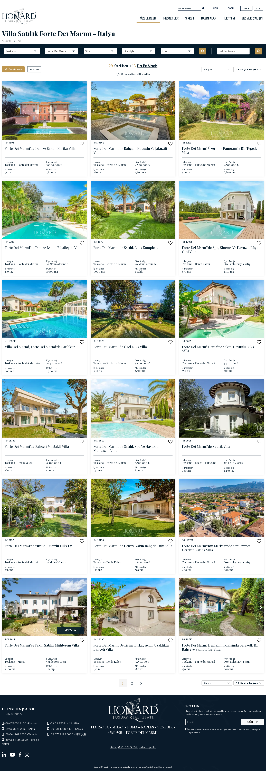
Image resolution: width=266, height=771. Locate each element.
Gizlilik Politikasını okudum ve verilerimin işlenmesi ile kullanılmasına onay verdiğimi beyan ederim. (224, 731)
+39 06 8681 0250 (15, 728)
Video (70, 630)
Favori (231, 8)
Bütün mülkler (13, 69)
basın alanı (209, 18)
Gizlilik (113, 747)
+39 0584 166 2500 (16, 739)
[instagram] (27, 754)
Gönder (252, 722)
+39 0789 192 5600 (61, 734)
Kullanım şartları (147, 747)
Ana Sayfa (7, 41)
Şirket (189, 18)
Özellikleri (148, 18)
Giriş (215, 8)
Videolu (34, 69)
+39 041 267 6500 (15, 734)
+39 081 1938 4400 (61, 728)
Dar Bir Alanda (147, 66)
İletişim (229, 18)
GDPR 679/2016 (128, 747)
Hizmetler (170, 18)
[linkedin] (4, 754)
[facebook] (20, 754)
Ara (19, 41)
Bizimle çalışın (252, 18)
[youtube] (12, 754)
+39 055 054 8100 (15, 723)
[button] (82, 143)
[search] (203, 8)
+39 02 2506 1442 (61, 723)
